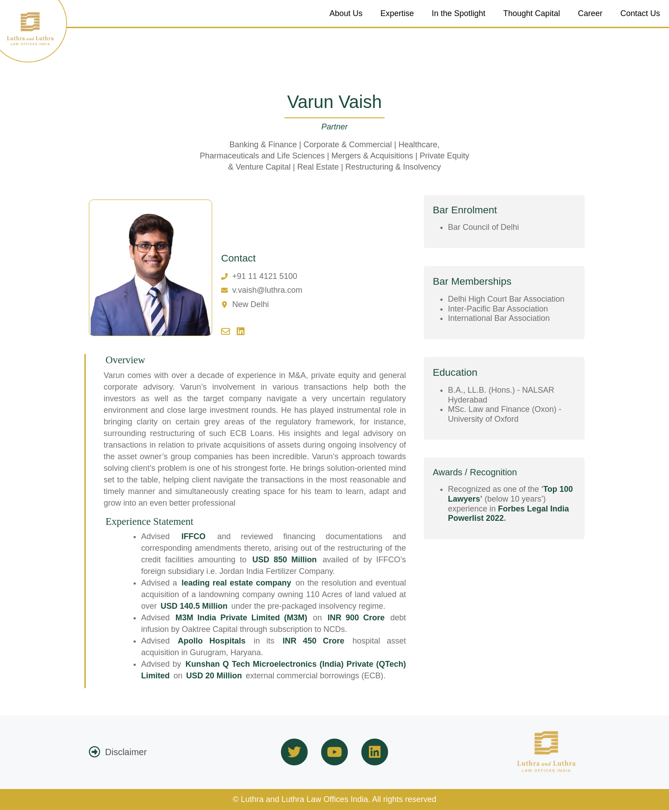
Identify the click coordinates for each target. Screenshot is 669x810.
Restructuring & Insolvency (393, 166)
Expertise (397, 13)
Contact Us (640, 13)
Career (590, 13)
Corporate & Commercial (347, 144)
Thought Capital (531, 13)
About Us (346, 13)
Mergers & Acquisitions (372, 155)
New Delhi (250, 304)
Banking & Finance (263, 144)
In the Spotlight (458, 13)
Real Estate (318, 166)
